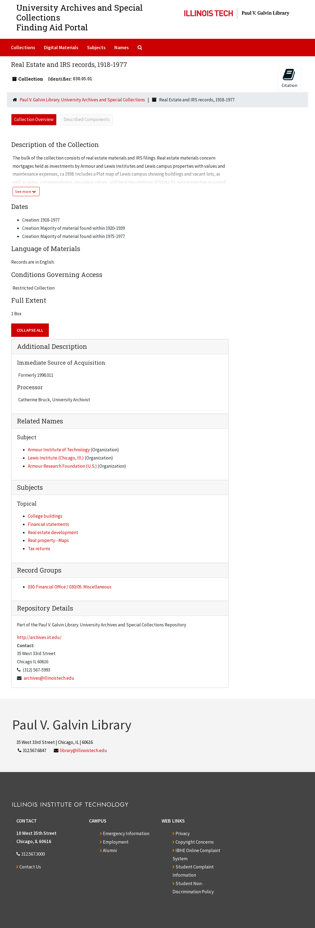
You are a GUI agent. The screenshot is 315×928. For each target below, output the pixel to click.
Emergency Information (126, 833)
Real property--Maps (48, 540)
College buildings (45, 516)
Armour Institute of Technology (59, 450)
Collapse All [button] (30, 330)
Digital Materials (61, 47)
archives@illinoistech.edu (49, 678)
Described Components (87, 119)
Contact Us (30, 867)
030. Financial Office (47, 587)
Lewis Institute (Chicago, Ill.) (56, 458)
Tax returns (39, 549)
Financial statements (48, 524)
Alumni (110, 850)
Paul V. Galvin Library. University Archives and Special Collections (82, 100)
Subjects (96, 47)
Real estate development (53, 532)
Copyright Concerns (195, 842)
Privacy (183, 833)
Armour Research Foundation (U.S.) (62, 466)
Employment (116, 842)
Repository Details (45, 608)
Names (121, 47)
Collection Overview (34, 119)
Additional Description (52, 346)
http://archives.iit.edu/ (39, 637)
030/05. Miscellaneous (90, 587)
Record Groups (39, 570)
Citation (289, 78)
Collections (23, 47)
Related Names (40, 421)
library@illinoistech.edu (83, 750)
